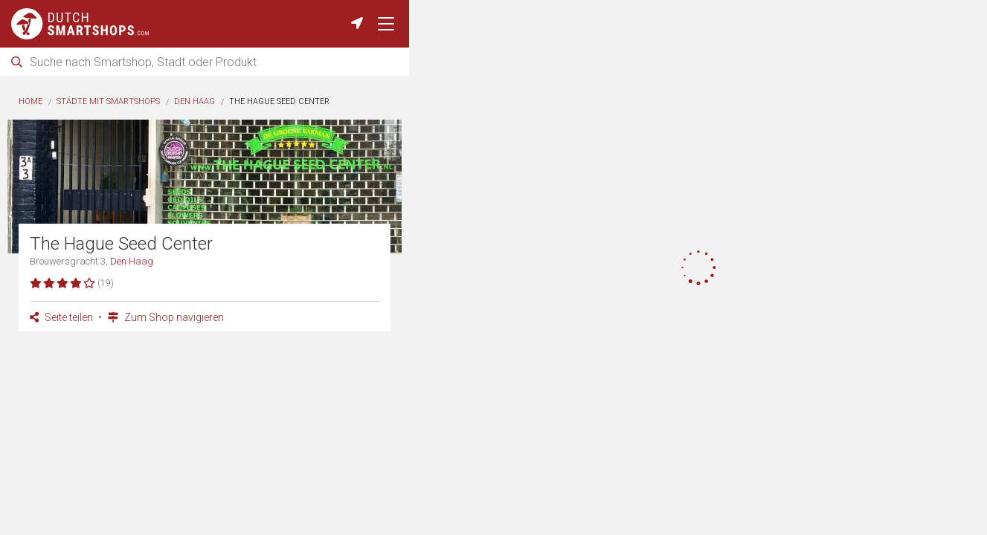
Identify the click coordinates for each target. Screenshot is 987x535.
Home (30, 101)
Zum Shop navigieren (166, 317)
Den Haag (194, 101)
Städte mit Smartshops (108, 101)
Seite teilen (61, 317)
